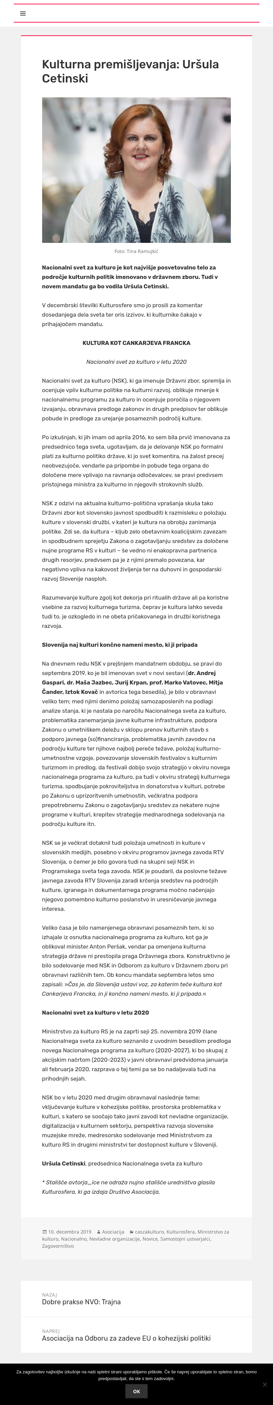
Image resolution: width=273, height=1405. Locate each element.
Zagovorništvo (58, 1246)
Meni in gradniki (54, 7)
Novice (150, 1239)
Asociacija (113, 1231)
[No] (264, 1384)
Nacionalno (74, 1239)
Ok (136, 1391)
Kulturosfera (180, 1231)
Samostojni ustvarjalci (185, 1239)
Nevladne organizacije (114, 1239)
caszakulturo (149, 1231)
